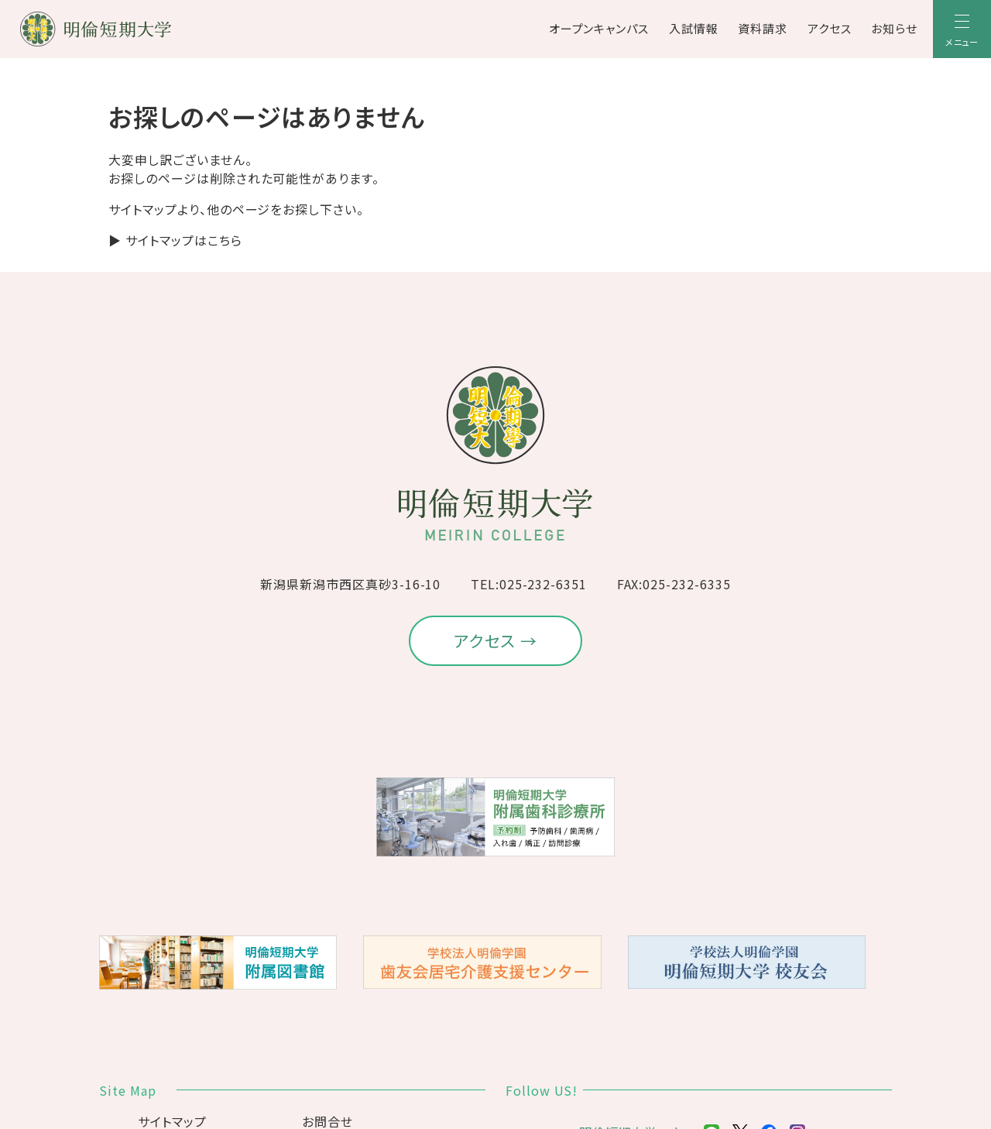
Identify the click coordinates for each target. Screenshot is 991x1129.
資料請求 (762, 28)
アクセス (830, 28)
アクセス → (496, 640)
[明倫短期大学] (136, 29)
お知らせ (894, 28)
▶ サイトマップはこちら (175, 240)
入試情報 (693, 28)
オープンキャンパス (599, 28)
